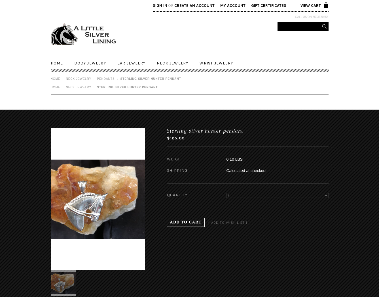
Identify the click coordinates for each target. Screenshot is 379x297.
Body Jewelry (90, 63)
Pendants (106, 78)
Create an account (194, 5)
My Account (232, 5)
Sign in (160, 5)
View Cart (310, 5)
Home (55, 78)
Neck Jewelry (172, 63)
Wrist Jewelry (216, 63)
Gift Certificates (268, 5)
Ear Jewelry (131, 63)
